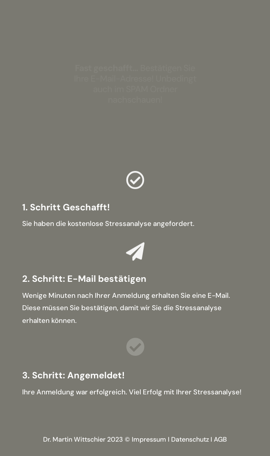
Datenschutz (190, 439)
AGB (220, 439)
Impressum (149, 439)
